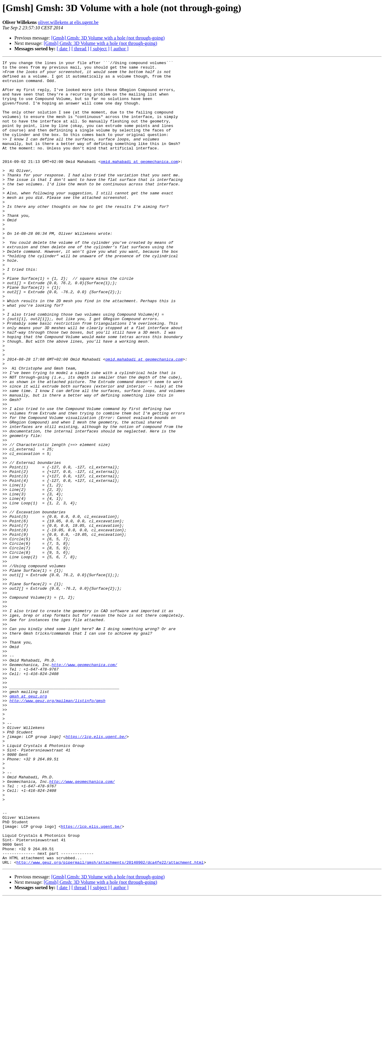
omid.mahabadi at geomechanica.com (139, 182)
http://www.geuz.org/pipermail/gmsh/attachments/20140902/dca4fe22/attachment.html (110, 1023)
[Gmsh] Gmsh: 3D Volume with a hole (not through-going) (108, 37)
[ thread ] (80, 48)
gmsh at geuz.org (28, 823)
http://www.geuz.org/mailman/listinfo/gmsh (57, 829)
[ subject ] (100, 48)
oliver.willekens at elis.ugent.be (68, 22)
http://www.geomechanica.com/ (84, 786)
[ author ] (120, 48)
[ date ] (63, 48)
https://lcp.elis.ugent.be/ (96, 872)
